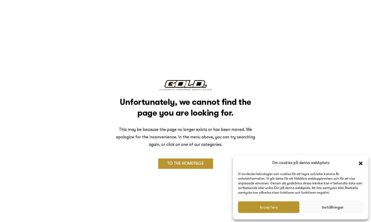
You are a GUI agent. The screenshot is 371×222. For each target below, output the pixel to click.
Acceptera (269, 207)
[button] (360, 162)
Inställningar (332, 207)
